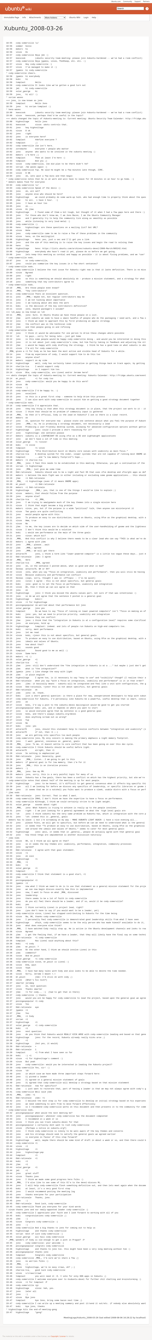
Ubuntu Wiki (74, 17)
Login (86, 17)
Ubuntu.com (116, 1)
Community (127, 1)
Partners (146, 1)
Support (138, 1)
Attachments (35, 17)
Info (24, 17)
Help (94, 17)
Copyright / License (58, 1336)
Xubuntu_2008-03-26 (33, 28)
